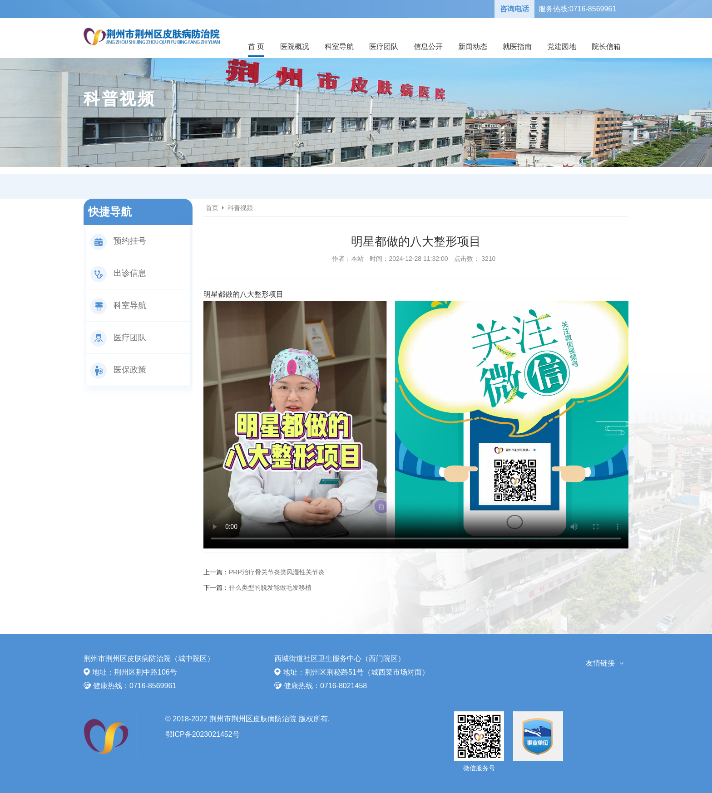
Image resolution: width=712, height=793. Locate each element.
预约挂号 (118, 240)
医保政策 (118, 369)
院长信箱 (606, 46)
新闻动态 (472, 46)
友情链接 (600, 663)
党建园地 (561, 46)
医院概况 (294, 46)
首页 (212, 207)
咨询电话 (514, 9)
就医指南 (517, 46)
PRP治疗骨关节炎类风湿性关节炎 (277, 572)
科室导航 (339, 46)
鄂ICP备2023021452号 (202, 734)
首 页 (256, 46)
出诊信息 (118, 273)
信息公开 (428, 46)
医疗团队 (383, 46)
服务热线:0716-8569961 (578, 9)
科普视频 (240, 207)
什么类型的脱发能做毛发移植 (270, 587)
